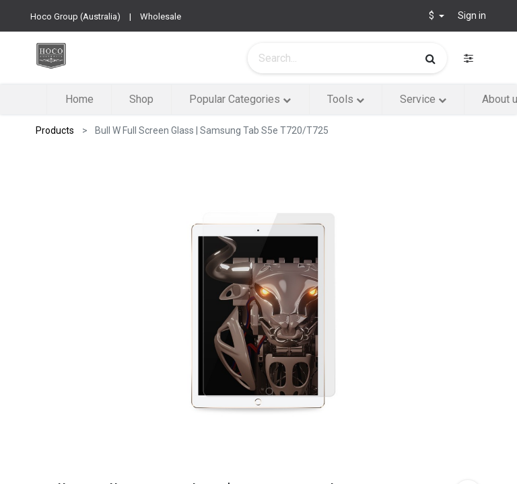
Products (55, 130)
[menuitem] (78, 99)
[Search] (430, 58)
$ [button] (432, 15)
